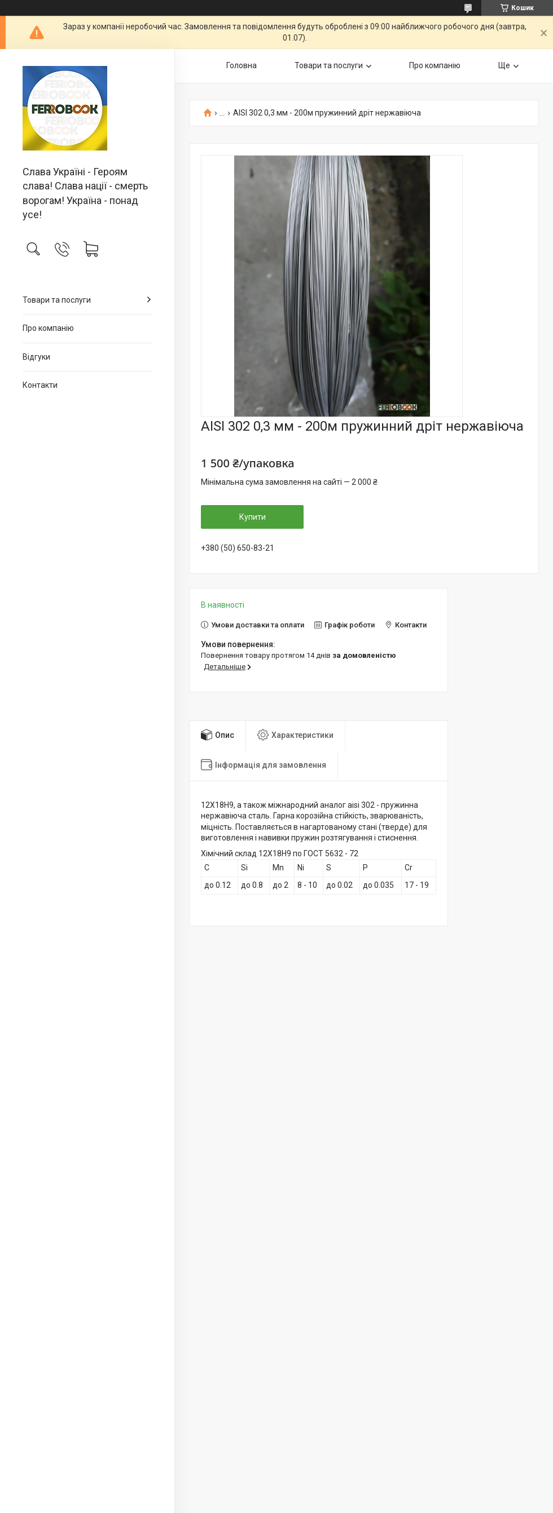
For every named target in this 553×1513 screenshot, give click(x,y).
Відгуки (36, 356)
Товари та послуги (57, 299)
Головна (241, 65)
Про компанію (48, 328)
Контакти (40, 385)
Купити (252, 516)
